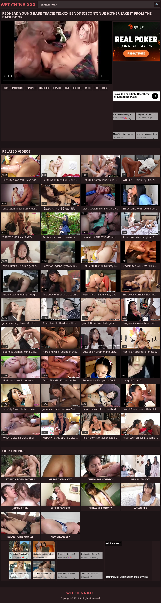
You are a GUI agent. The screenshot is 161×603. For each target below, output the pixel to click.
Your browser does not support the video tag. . (56, 52)
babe (104, 87)
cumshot (30, 87)
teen (6, 87)
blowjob (57, 87)
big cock (77, 87)
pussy (88, 87)
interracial (17, 87)
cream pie (44, 87)
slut (67, 87)
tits (96, 87)
